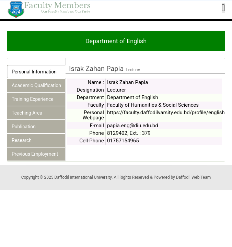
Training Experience (33, 99)
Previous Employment (35, 154)
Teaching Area (27, 113)
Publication (24, 126)
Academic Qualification (36, 85)
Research (22, 140)
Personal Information (34, 71)
